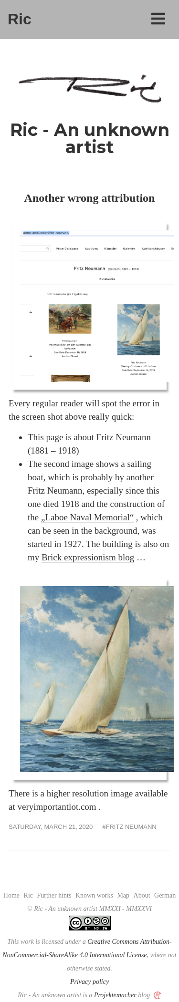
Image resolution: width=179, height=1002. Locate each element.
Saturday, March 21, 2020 (51, 826)
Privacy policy (89, 981)
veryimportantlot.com (56, 807)
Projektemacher (115, 995)
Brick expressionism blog (88, 557)
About (142, 895)
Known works (94, 895)
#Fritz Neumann (129, 826)
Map (123, 895)
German (165, 895)
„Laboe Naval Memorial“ (87, 517)
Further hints (54, 895)
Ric (20, 19)
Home (11, 895)
